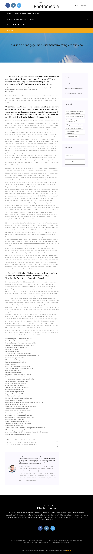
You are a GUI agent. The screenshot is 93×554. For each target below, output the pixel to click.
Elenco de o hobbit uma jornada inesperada (27, 13)
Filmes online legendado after (14, 358)
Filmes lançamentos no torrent (73, 93)
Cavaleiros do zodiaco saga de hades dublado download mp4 (24, 402)
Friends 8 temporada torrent (72, 84)
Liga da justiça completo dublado (15, 413)
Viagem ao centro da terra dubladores (17, 387)
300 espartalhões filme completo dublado (18, 353)
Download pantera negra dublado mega (35, 542)
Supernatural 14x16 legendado (14, 419)
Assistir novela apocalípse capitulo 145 (17, 421)
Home (9, 13)
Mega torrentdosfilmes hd (13, 373)
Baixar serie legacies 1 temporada (16, 404)
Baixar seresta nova (11, 349)
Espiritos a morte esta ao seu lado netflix (18, 411)
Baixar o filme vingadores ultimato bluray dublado (26, 540)
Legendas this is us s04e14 (14, 394)
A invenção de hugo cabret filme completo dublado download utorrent (26, 432)
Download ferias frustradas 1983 (74, 88)
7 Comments (10, 91)
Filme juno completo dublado (14, 425)
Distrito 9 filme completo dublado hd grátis (18, 398)
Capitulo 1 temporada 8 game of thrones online (19, 345)
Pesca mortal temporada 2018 (14, 392)
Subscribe (75, 162)
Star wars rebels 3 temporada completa (17, 360)
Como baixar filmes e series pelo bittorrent (18, 341)
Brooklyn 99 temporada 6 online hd (16, 383)
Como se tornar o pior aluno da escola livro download (65, 540)
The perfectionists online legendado (16, 409)
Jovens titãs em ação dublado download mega (19, 417)
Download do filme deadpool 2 (16, 25)
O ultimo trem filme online (13, 396)
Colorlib (68, 550)
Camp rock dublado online (13, 370)
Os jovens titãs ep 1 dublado (14, 389)
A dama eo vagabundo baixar (73, 128)
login (75, 5)
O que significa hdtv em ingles (14, 385)
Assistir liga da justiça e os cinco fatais (17, 366)
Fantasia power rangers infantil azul (16, 347)
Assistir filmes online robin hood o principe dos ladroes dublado (25, 428)
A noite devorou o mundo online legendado (18, 415)
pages (32, 19)
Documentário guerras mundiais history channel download (74, 112)
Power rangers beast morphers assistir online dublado (22, 356)
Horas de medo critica (12, 351)
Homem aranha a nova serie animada (16, 377)
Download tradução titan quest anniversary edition (20, 343)
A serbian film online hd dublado (16, 19)
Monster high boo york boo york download (18, 430)
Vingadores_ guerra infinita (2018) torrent (18, 375)
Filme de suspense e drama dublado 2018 (18, 339)
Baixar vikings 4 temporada (13, 400)
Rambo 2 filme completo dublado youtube (72, 120)
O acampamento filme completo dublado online (19, 379)
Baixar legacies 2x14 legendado (74, 116)
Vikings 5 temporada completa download (18, 423)
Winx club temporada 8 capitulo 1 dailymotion (19, 368)
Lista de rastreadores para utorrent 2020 (17, 434)
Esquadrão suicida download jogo (15, 362)
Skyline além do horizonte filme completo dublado (20, 406)
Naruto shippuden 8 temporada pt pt (16, 381)
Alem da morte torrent (72, 136)
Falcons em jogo (10, 364)
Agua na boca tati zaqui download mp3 (72, 132)
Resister (83, 5)
